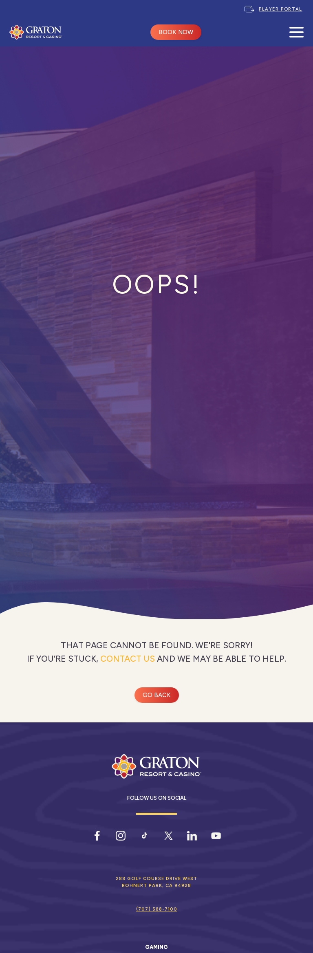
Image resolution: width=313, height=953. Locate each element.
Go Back (157, 695)
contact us (127, 659)
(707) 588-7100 (156, 909)
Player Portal (280, 9)
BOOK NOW (176, 32)
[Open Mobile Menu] (296, 32)
